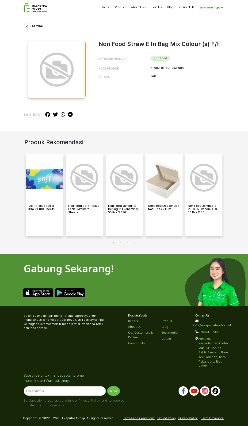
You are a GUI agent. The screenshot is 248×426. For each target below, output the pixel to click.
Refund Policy (166, 418)
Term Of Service (212, 418)
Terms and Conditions (139, 418)
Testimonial (170, 332)
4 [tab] (134, 242)
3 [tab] (127, 242)
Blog (170, 7)
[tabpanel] (44, 196)
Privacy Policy (89, 400)
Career (166, 338)
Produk (167, 321)
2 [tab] (120, 242)
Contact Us (187, 7)
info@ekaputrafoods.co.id (209, 325)
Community (136, 343)
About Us (138, 7)
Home (105, 7)
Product (120, 7)
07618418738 (208, 332)
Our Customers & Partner (140, 334)
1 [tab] (113, 242)
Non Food (160, 58)
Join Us (157, 7)
